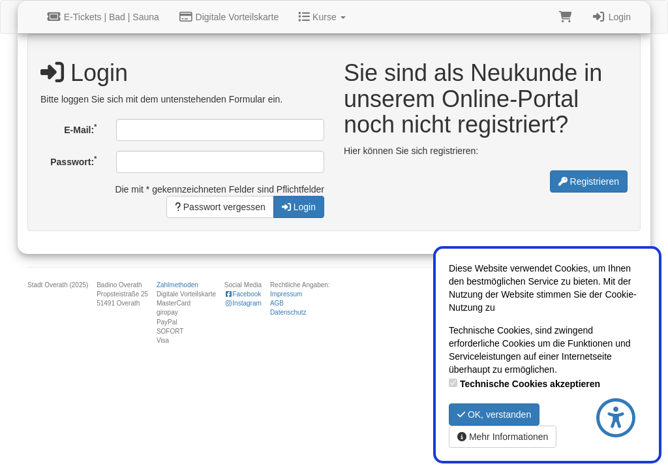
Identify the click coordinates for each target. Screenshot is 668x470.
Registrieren (588, 181)
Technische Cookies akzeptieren (530, 384)
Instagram (243, 303)
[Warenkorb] (565, 17)
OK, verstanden (494, 414)
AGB (277, 303)
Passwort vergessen (220, 207)
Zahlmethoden (177, 285)
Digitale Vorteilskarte (229, 17)
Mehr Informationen (502, 436)
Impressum (286, 294)
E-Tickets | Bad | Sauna (103, 17)
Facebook (242, 294)
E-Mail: (80, 128)
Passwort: (73, 160)
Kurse (321, 17)
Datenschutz (288, 312)
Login (611, 17)
